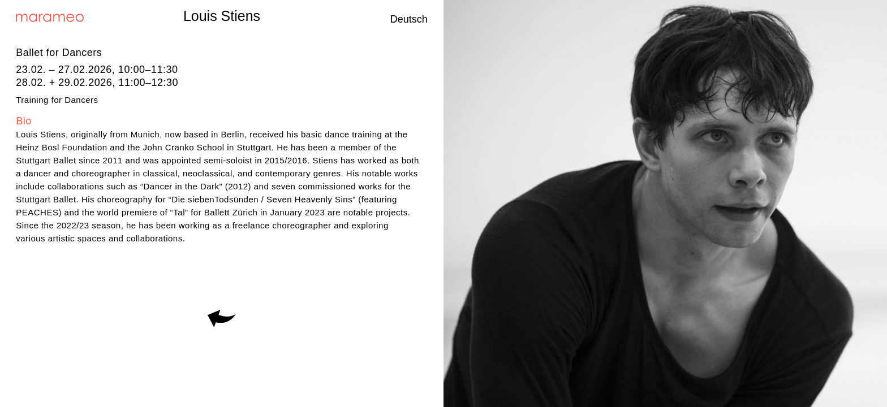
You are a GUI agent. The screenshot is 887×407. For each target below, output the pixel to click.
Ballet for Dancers (59, 52)
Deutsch (409, 19)
